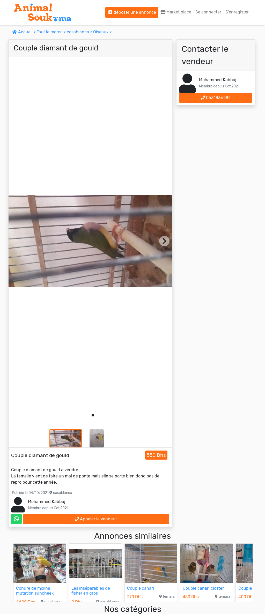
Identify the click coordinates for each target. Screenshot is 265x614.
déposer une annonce (132, 12)
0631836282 (216, 97)
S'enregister (237, 12)
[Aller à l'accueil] (42, 12)
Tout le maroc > (52, 31)
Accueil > (24, 31)
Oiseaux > (102, 31)
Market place (175, 12)
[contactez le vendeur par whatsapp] (16, 519)
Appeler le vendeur (96, 518)
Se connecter (208, 12)
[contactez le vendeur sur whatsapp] (16, 519)
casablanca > (80, 31)
